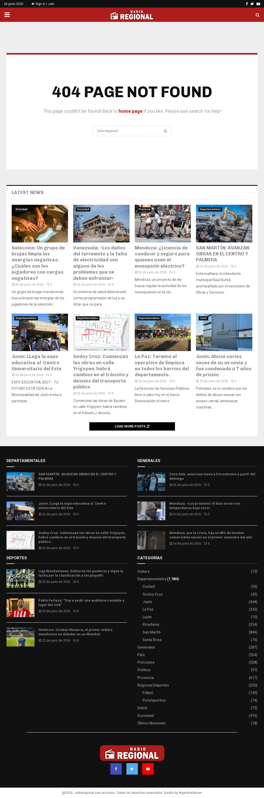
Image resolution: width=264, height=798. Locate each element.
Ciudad (149, 586)
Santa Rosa (152, 640)
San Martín (152, 632)
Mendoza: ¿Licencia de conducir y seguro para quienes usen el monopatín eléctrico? (162, 257)
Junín (203, 318)
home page (131, 111)
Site (17, 659)
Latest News (28, 192)
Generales (146, 647)
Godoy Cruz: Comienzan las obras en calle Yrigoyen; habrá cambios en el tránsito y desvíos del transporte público (100, 372)
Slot (10, 659)
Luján (147, 617)
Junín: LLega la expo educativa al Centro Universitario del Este (37, 363)
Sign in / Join (43, 4)
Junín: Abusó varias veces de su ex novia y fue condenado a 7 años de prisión (224, 366)
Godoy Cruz (153, 594)
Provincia (144, 209)
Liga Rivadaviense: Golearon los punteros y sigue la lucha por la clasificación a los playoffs (80, 573)
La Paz (148, 609)
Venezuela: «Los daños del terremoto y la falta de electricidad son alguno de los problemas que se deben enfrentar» (100, 263)
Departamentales (210, 209)
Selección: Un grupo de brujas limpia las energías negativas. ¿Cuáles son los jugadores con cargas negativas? (38, 263)
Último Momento (151, 723)
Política (143, 670)
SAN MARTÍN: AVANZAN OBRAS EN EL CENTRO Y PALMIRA (222, 254)
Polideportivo (154, 700)
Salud (142, 708)
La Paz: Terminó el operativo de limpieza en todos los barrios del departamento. (162, 366)
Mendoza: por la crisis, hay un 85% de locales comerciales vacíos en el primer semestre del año (210, 535)
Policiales (145, 662)
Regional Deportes (153, 685)
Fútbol (148, 693)
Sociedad (22, 209)
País (141, 655)
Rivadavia (151, 624)
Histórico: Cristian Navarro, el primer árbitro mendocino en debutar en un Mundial (75, 632)
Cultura (143, 571)
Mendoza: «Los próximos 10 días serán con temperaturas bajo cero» (204, 506)
